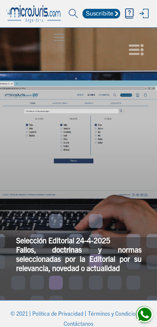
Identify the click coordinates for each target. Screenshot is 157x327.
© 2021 (19, 314)
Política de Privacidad (58, 314)
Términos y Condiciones (116, 314)
